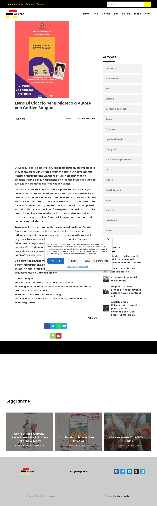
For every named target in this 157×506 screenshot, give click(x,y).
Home (86, 13)
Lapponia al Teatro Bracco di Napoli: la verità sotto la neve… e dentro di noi (126, 291)
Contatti (30, 4)
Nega (74, 261)
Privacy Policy (83, 267)
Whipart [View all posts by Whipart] (73, 445)
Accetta (56, 261)
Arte (95, 13)
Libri (116, 13)
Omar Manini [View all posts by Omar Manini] (24, 445)
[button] (108, 239)
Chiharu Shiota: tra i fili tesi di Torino (124, 279)
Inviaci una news (15, 4)
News (147, 13)
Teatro (137, 13)
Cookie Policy (72, 267)
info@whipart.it (78, 471)
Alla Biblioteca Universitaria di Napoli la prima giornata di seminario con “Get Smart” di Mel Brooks (125, 308)
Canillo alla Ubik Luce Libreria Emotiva (122, 270)
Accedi (40, 4)
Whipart (20, 118)
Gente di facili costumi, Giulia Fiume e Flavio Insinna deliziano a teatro (126, 259)
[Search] (125, 4)
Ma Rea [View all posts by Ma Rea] (121, 445)
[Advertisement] (55, 145)
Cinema (106, 13)
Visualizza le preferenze (96, 261)
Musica (126, 13)
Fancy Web (123, 496)
